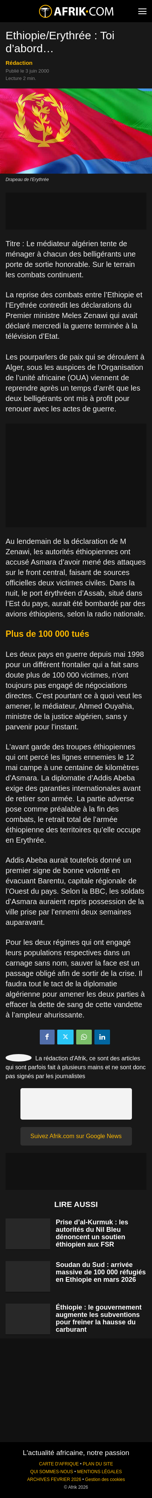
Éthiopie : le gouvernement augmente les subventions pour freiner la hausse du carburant (99, 1318)
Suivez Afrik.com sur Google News (76, 1136)
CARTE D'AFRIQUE (59, 1464)
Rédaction (19, 63)
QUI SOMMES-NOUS (51, 1471)
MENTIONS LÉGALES (99, 1471)
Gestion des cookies (105, 1479)
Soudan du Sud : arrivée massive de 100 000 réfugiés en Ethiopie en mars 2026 (101, 1272)
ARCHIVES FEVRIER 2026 (54, 1479)
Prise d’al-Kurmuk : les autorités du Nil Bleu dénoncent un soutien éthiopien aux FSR (92, 1233)
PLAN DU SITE (98, 1464)
